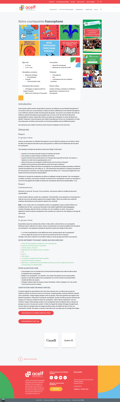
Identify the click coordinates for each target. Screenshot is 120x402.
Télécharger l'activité (29, 321)
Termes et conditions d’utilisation (63, 400)
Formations (88, 9)
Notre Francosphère (62, 2)
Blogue (73, 2)
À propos (51, 2)
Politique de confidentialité (49, 400)
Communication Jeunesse (29, 248)
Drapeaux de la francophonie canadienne (33, 245)
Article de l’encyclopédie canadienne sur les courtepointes (38, 243)
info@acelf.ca (77, 386)
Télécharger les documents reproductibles (36, 313)
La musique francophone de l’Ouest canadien (35, 258)
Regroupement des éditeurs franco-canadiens (35, 250)
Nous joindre (90, 2)
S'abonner (56, 389)
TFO (22, 252)
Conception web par (78, 400)
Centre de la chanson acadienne (31, 260)
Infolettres (80, 2)
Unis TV (24, 254)
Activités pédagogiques (66, 9)
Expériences (79, 9)
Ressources (53, 9)
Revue (96, 9)
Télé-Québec (25, 256)
